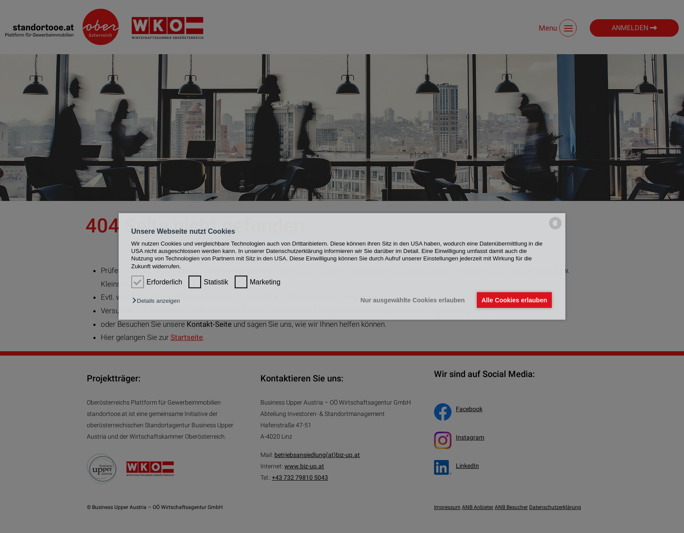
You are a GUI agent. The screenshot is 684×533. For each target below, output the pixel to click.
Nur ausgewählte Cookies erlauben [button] (412, 300)
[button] (158, 301)
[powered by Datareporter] (555, 228)
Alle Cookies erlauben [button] (514, 300)
